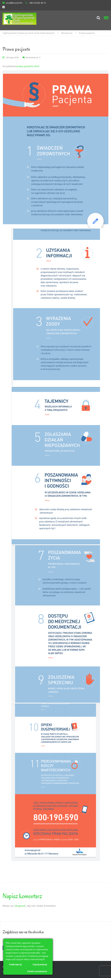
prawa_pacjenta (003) (27, 66)
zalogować (20, 905)
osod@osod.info (14, 2)
